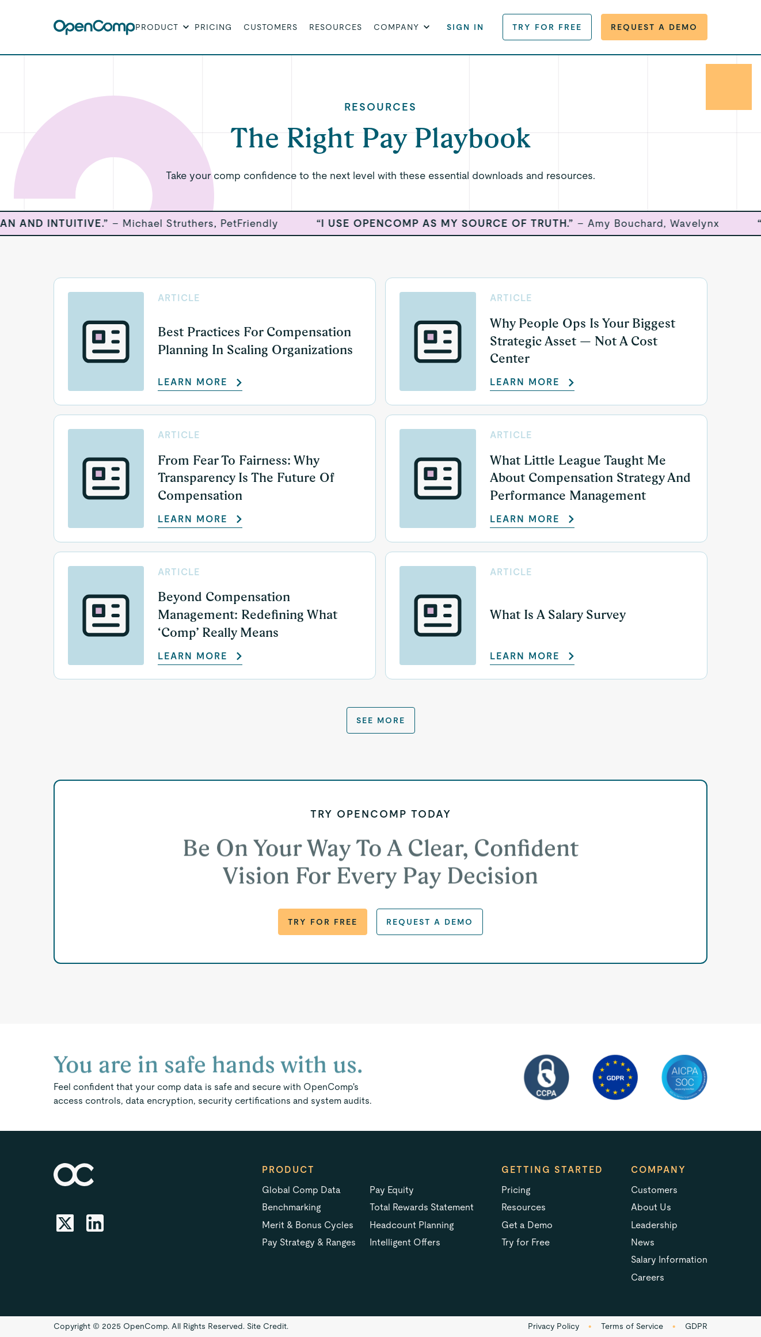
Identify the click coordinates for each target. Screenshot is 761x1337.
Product (288, 1169)
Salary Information (669, 1259)
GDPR (696, 1326)
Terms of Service (632, 1326)
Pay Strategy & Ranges (309, 1242)
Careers (647, 1277)
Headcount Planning (412, 1225)
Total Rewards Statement (422, 1207)
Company (658, 1169)
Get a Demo (527, 1225)
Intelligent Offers (405, 1242)
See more (380, 720)
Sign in (465, 27)
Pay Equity (392, 1189)
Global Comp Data (301, 1189)
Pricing (213, 27)
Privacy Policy (553, 1326)
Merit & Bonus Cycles (307, 1225)
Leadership (654, 1225)
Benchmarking (291, 1207)
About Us (651, 1207)
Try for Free (547, 27)
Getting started (552, 1169)
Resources (335, 27)
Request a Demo (654, 27)
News (643, 1242)
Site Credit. (267, 1326)
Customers (270, 27)
